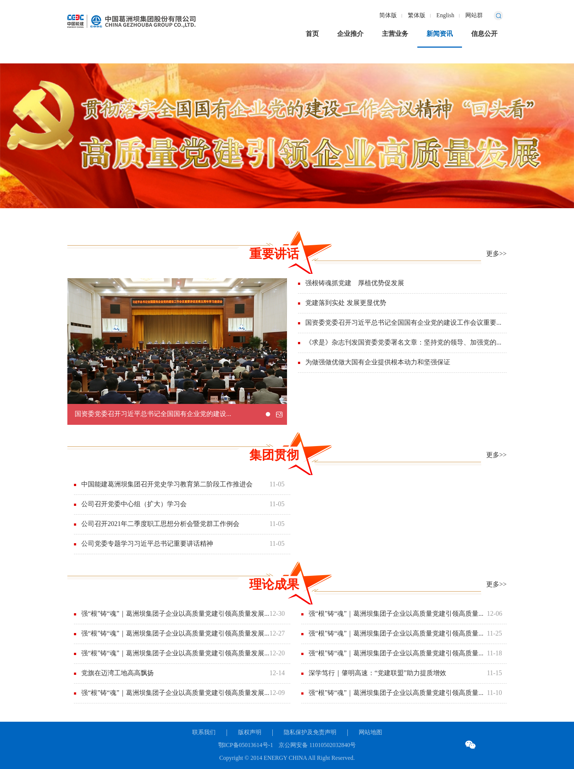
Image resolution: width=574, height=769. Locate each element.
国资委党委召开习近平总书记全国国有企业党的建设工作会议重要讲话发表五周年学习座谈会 (210, 414)
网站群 (474, 15)
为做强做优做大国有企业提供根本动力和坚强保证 (377, 362)
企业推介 (350, 34)
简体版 (388, 15)
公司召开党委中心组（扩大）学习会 (134, 504)
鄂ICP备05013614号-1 (245, 745)
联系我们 (204, 732)
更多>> (496, 254)
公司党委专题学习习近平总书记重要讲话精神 (147, 544)
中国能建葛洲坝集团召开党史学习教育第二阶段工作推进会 (167, 484)
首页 (312, 34)
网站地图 (370, 732)
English (445, 15)
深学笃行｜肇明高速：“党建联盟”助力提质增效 (377, 673)
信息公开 (484, 34)
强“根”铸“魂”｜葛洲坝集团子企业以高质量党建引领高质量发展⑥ (175, 653)
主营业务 (395, 34)
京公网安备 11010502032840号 (317, 745)
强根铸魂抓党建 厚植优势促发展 (354, 283)
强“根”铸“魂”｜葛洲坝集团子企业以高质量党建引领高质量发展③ (398, 633)
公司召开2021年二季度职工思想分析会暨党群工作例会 (160, 524)
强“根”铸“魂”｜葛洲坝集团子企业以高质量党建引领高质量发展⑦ (175, 633)
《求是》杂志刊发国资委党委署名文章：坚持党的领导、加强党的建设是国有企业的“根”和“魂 (406, 342)
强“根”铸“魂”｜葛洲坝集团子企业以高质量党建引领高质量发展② (398, 653)
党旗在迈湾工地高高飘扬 (117, 673)
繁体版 (416, 15)
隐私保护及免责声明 (310, 732)
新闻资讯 (439, 34)
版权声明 (249, 732)
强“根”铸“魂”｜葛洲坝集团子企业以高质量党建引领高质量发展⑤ (175, 693)
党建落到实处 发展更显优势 (345, 303)
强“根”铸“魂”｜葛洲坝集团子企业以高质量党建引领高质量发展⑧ (175, 614)
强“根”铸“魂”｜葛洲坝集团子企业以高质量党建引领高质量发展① (398, 693)
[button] (268, 414)
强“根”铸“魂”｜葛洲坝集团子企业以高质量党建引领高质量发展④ (398, 614)
